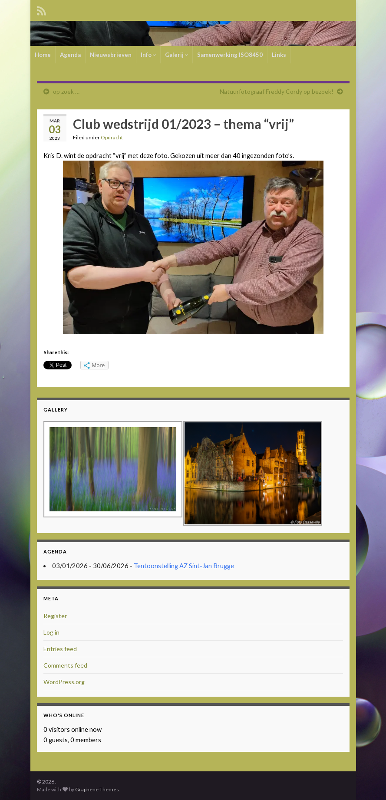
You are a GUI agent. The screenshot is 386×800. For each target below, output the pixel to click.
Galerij (176, 54)
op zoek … (66, 91)
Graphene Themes (97, 789)
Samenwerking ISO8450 (230, 54)
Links (279, 54)
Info (148, 54)
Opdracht (112, 137)
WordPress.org (64, 681)
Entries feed (60, 648)
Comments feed (65, 665)
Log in (51, 632)
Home (43, 54)
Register (55, 615)
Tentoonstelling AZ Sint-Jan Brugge (184, 566)
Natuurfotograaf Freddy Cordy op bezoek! (276, 91)
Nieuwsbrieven (111, 54)
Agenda (70, 54)
